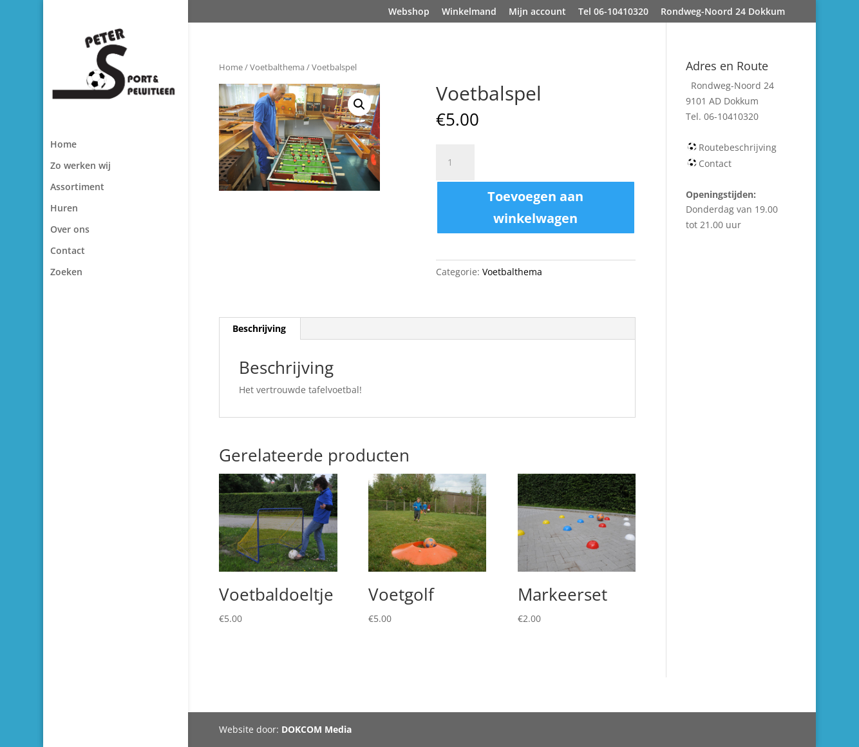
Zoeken (66, 272)
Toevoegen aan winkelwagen (535, 207)
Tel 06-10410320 (613, 12)
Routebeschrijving (738, 147)
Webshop (409, 12)
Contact (67, 251)
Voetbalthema (277, 67)
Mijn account (537, 12)
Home (63, 145)
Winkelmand (469, 12)
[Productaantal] (455, 162)
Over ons (70, 230)
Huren (64, 209)
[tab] (259, 329)
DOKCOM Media (316, 729)
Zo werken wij (80, 166)
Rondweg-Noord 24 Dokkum (723, 12)
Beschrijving (259, 328)
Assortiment (77, 187)
